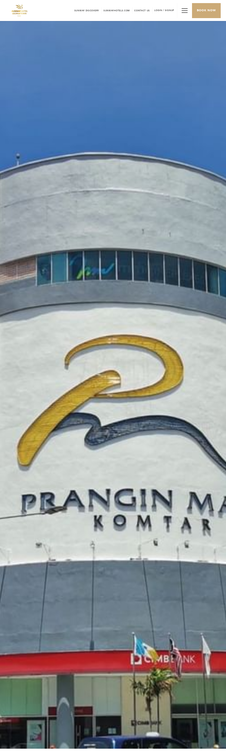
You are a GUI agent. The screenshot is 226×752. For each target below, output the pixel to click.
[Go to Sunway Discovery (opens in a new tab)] (86, 10)
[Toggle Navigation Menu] (184, 10)
